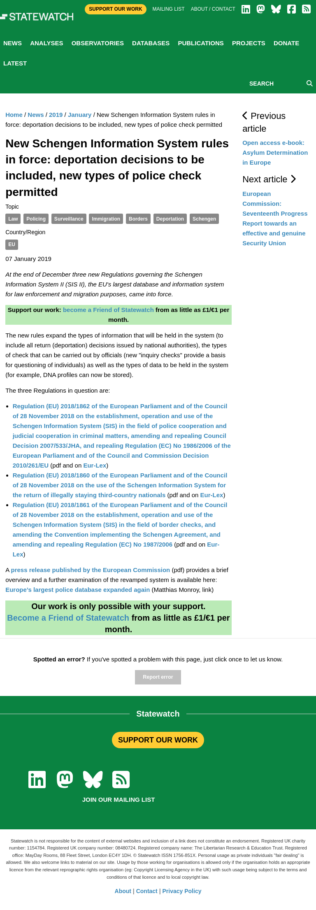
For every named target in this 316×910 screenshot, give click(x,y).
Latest (15, 63)
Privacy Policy (182, 891)
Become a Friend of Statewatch (68, 617)
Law (13, 219)
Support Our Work (115, 9)
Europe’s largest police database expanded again (77, 589)
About (123, 891)
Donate (286, 43)
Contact (147, 891)
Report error (158, 677)
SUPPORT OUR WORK (158, 740)
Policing (36, 219)
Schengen (204, 219)
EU (11, 244)
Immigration (106, 219)
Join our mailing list (118, 799)
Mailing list (169, 9)
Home (14, 114)
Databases (151, 43)
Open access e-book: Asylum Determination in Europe (275, 152)
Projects (248, 43)
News (12, 43)
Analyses (46, 43)
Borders (138, 219)
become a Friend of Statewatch (108, 309)
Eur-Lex (94, 465)
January (80, 114)
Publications (200, 43)
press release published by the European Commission (90, 569)
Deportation (170, 219)
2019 (56, 114)
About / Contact (213, 9)
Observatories (98, 43)
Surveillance (69, 219)
